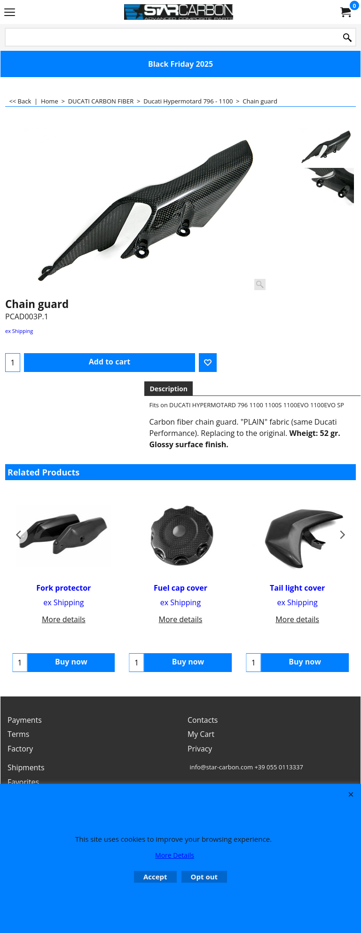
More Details (174, 855)
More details (64, 619)
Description (168, 388)
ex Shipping (19, 330)
